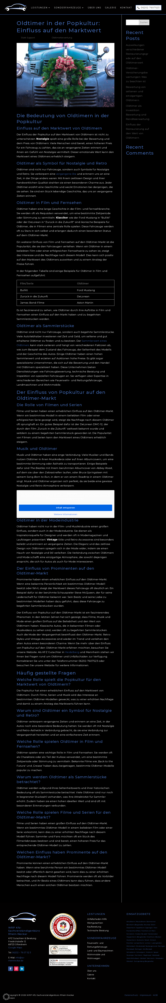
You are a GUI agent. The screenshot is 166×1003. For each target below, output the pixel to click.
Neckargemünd (151, 946)
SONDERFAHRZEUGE (101, 938)
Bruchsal (147, 925)
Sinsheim (149, 952)
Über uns (94, 8)
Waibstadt (156, 955)
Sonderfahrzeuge (67, 8)
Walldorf (143, 958)
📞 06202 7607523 (148, 8)
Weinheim (151, 958)
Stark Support (28, 37)
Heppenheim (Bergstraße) (136, 937)
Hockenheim (131, 940)
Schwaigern (140, 952)
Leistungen (38, 8)
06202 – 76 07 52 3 (21, 952)
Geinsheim (130, 934)
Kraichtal (129, 943)
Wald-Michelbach (132, 958)
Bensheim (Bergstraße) (134, 925)
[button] (6, 997)
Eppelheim (140, 928)
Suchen (144, 22)
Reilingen (138, 949)
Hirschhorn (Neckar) (154, 937)
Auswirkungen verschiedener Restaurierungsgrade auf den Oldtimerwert (137, 54)
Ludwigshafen (157, 943)
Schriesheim (131, 952)
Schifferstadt (147, 949)
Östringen (161, 946)
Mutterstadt (140, 946)
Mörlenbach (130, 946)
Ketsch (147, 940)
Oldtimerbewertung (62, 37)
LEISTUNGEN (96, 913)
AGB (155, 995)
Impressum (145, 995)
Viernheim (139, 955)
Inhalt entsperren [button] (65, 507)
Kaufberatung (94, 926)
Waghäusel (147, 955)
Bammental (151, 922)
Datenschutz (131, 995)
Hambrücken (153, 934)
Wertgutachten (95, 923)
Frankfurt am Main (148, 931)
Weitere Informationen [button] (65, 514)
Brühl (153, 925)
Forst (155, 928)
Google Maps (15, 947)
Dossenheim (131, 928)
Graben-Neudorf (141, 934)
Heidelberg (72, 652)
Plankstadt (130, 949)
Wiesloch (129, 961)
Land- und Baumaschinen (100, 950)
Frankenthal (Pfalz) (133, 931)
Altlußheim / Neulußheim (136, 922)
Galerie (110, 8)
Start (22, 8)
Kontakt (126, 8)
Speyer (155, 952)
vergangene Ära (66, 173)
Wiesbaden (159, 958)
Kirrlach (153, 940)
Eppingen (149, 928)
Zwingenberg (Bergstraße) (143, 961)
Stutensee (130, 955)
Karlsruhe (140, 940)
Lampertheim (139, 943)
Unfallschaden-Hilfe (97, 919)
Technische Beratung (98, 930)
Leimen (148, 943)
